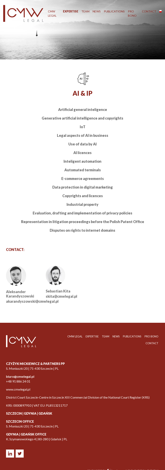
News (97, 11)
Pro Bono (132, 13)
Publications (114, 11)
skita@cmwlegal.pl (61, 299)
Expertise (70, 11)
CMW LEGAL (52, 13)
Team (85, 11)
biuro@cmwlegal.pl (20, 376)
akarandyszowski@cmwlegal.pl (32, 304)
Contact (149, 11)
